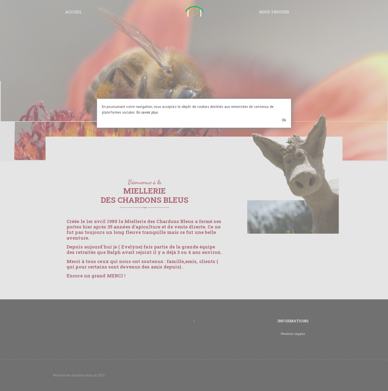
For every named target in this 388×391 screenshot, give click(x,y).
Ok (284, 120)
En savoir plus (147, 112)
